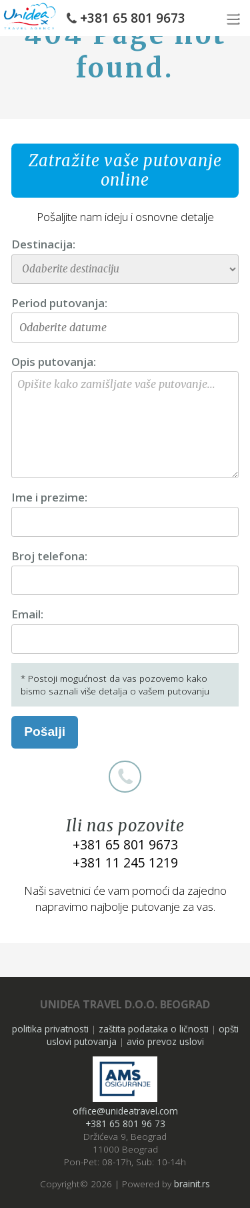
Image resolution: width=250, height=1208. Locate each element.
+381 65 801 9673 (132, 18)
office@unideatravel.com (125, 1110)
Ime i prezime (48, 497)
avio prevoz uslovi (165, 1041)
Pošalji (44, 732)
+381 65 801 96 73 (125, 1123)
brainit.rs (192, 1183)
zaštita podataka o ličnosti (154, 1028)
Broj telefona (48, 556)
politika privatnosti (50, 1028)
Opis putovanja (52, 361)
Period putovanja (58, 303)
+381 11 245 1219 (125, 862)
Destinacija (42, 244)
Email (26, 614)
